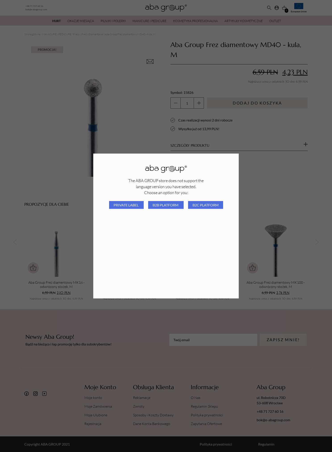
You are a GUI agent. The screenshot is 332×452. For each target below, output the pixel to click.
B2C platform (206, 205)
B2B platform (166, 205)
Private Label (126, 205)
